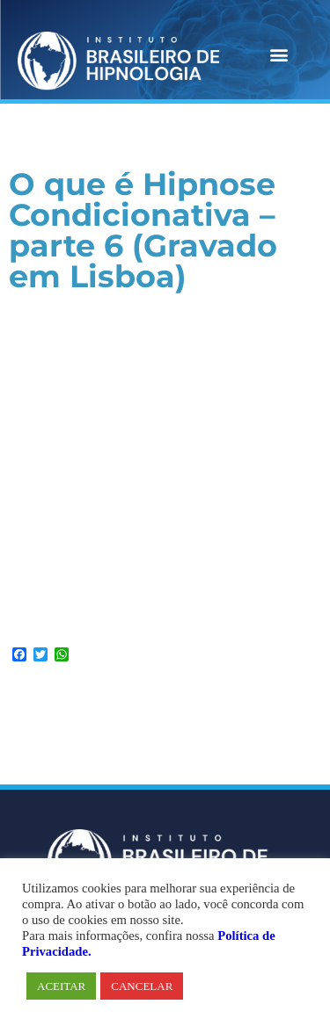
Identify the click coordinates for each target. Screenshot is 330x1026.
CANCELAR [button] (141, 986)
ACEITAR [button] (61, 986)
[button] (278, 54)
